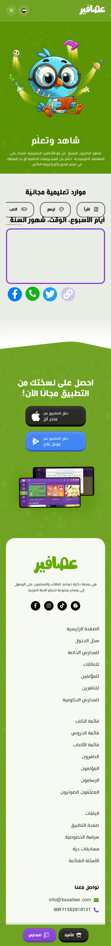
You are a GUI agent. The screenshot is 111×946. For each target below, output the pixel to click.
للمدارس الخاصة (83, 653)
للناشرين (90, 688)
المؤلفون (90, 768)
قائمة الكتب (87, 721)
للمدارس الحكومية (80, 700)
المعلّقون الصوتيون (79, 792)
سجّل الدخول (87, 641)
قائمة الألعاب (86, 745)
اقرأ (91, 209)
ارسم (55, 209)
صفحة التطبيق (85, 825)
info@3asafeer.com (74, 900)
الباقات (92, 813)
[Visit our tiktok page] (62, 606)
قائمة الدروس (85, 733)
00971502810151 (76, 910)
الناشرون (90, 757)
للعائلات (91, 664)
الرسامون (90, 780)
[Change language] (23, 10)
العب (18, 209)
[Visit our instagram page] (49, 606)
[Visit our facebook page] (35, 606)
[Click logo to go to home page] (92, 10)
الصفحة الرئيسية (83, 629)
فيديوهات (19, 224)
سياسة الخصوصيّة (82, 837)
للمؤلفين (90, 676)
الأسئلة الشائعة (84, 861)
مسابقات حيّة (86, 849)
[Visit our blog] (75, 606)
